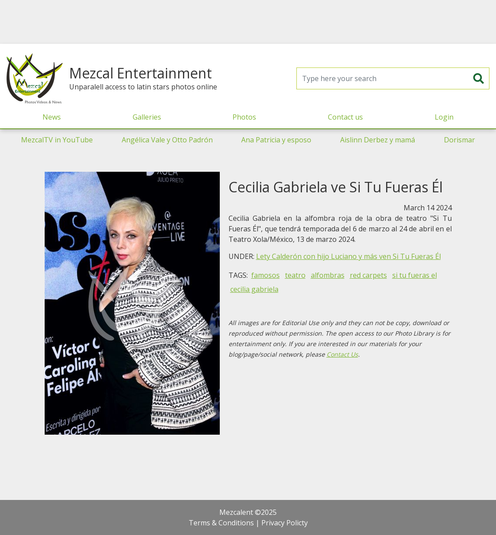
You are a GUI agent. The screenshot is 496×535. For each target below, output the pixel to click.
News (51, 117)
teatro (295, 275)
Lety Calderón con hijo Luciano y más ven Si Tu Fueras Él (348, 256)
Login (444, 117)
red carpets (368, 275)
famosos (265, 275)
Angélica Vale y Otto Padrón (167, 140)
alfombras (328, 275)
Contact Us (342, 354)
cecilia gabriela (254, 289)
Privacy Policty (284, 523)
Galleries (147, 117)
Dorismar (459, 140)
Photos (244, 117)
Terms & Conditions (221, 523)
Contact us (345, 117)
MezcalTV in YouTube (57, 140)
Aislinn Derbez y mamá (377, 140)
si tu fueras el (414, 275)
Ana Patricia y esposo (276, 140)
